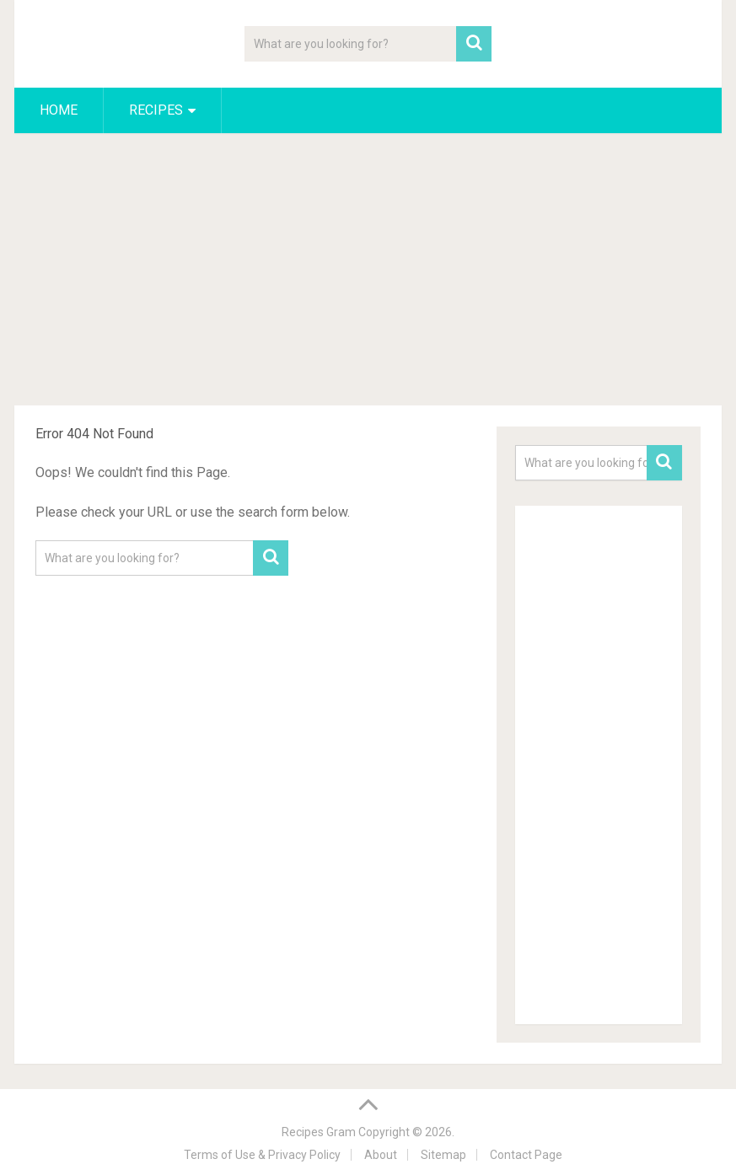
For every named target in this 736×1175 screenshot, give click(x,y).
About (380, 1155)
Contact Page (526, 1155)
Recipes (156, 110)
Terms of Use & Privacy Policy (262, 1155)
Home (59, 110)
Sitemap (443, 1155)
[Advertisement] (367, 272)
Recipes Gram (319, 1132)
